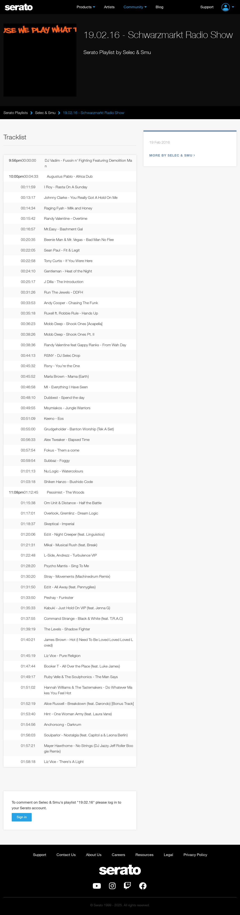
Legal (168, 854)
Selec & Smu (45, 112)
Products (84, 6)
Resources (144, 854)
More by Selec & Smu (171, 155)
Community (133, 6)
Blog (159, 6)
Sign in (22, 817)
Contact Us (66, 854)
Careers (118, 854)
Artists (109, 6)
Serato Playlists (16, 112)
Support (207, 6)
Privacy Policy (195, 854)
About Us (93, 854)
